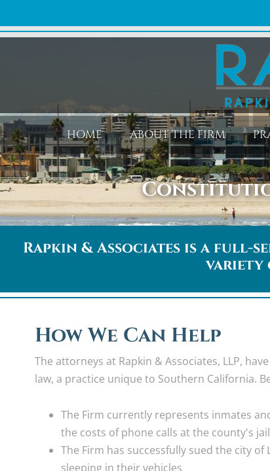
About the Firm (177, 134)
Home (84, 134)
